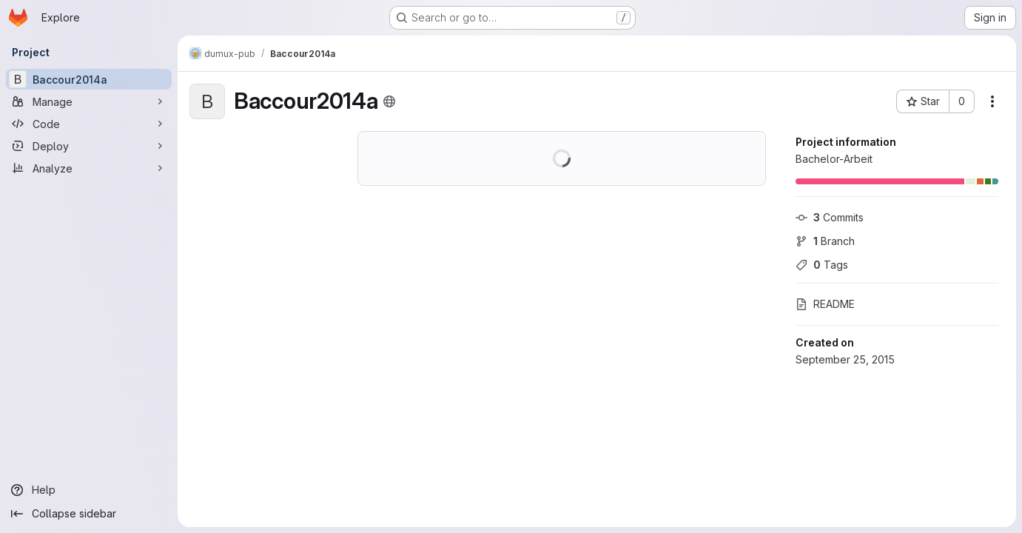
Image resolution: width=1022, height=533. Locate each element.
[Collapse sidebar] (89, 513)
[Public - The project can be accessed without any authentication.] (389, 101)
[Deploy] (89, 145)
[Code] (89, 123)
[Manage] (89, 101)
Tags (822, 264)
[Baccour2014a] (89, 79)
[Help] (89, 490)
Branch (825, 241)
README (825, 304)
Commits (830, 217)
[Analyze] (89, 168)
